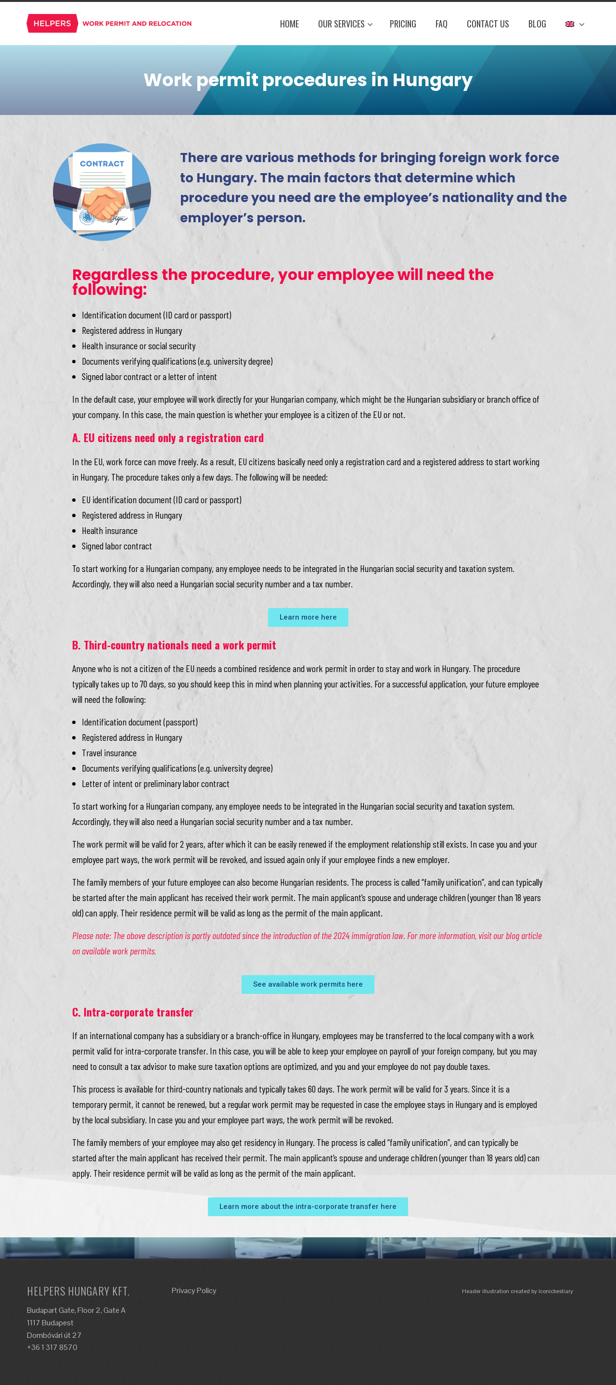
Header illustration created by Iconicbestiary (517, 1291)
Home (289, 23)
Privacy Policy (194, 1290)
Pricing (403, 23)
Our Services (345, 23)
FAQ (442, 23)
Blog (537, 23)
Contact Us (488, 23)
